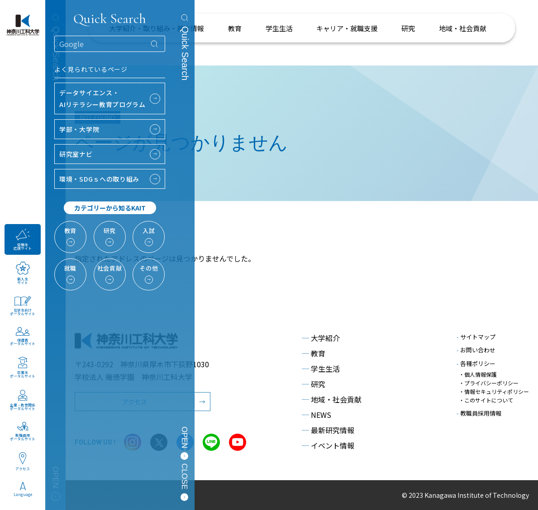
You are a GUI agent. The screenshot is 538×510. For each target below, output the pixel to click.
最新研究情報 (328, 430)
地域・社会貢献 (332, 399)
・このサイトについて (486, 400)
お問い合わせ (476, 350)
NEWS (316, 414)
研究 (313, 384)
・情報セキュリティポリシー (494, 391)
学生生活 (321, 368)
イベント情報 (328, 445)
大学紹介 (321, 337)
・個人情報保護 (478, 374)
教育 (313, 353)
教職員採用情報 (479, 413)
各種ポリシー (476, 363)
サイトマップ (476, 336)
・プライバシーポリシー (489, 383)
